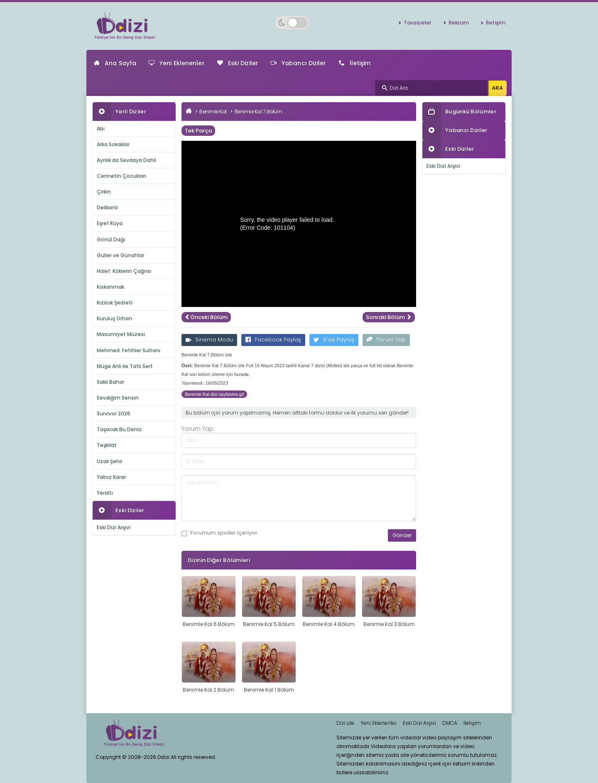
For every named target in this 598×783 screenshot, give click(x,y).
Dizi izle (345, 723)
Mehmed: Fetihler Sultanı (128, 350)
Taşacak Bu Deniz (119, 429)
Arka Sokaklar (113, 144)
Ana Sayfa (115, 63)
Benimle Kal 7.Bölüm (258, 111)
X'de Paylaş (334, 340)
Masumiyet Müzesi (121, 334)
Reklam (458, 23)
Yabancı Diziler (298, 63)
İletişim (495, 23)
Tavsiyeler (417, 23)
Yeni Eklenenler (177, 63)
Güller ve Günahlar (120, 255)
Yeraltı (105, 492)
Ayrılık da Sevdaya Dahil (126, 160)
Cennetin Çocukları (121, 175)
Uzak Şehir (110, 461)
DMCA (449, 723)
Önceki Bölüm (206, 317)
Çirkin (104, 191)
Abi (101, 128)
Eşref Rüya (110, 223)
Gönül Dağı (111, 239)
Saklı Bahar (110, 381)
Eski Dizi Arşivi (113, 527)
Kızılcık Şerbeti (114, 302)
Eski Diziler (237, 63)
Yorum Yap (386, 340)
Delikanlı (107, 207)
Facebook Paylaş (273, 340)
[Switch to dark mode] (292, 22)
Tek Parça (198, 131)
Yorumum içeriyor (219, 533)
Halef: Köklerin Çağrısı (124, 271)
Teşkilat (107, 445)
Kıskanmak (110, 286)
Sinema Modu (209, 340)
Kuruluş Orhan (114, 318)
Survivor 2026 (113, 413)
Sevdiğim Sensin (118, 397)
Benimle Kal (213, 111)
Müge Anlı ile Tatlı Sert (125, 366)
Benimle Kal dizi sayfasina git (214, 394)
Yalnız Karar (111, 477)
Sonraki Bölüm (389, 317)
